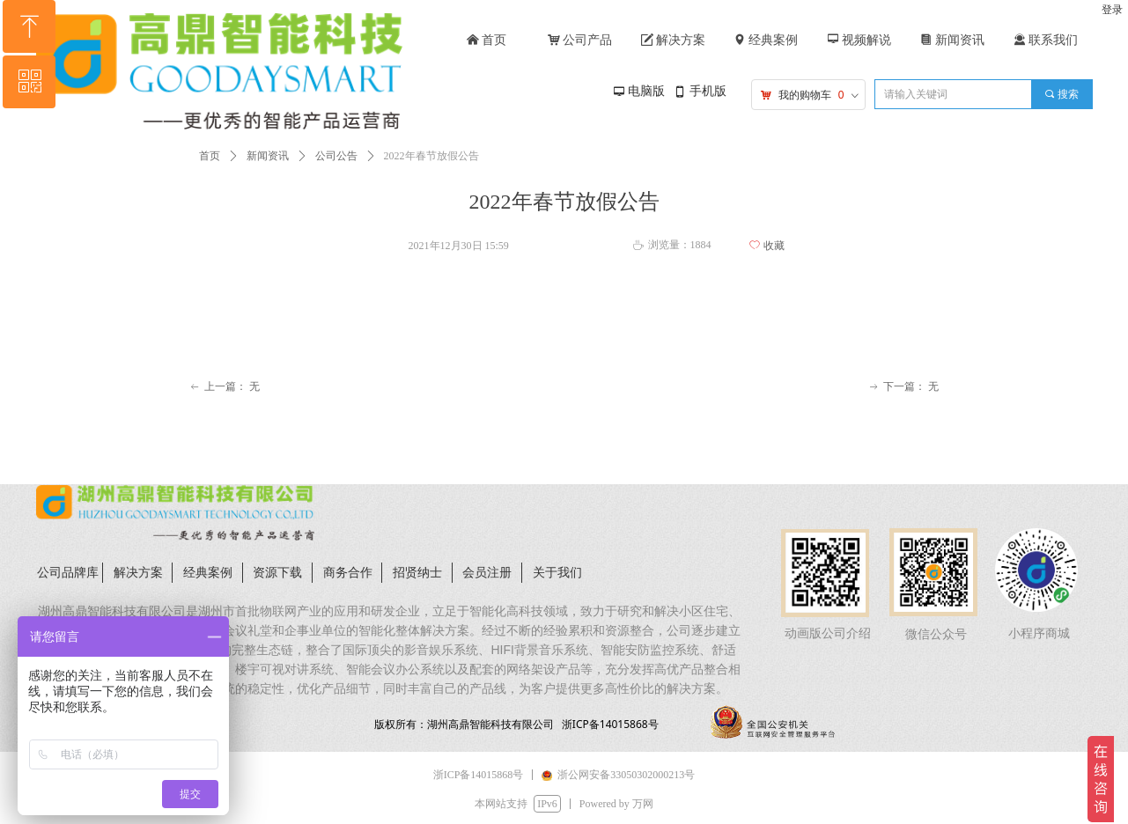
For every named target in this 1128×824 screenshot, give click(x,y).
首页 (209, 156)
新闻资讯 (268, 156)
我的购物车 (804, 95)
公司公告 (336, 156)
